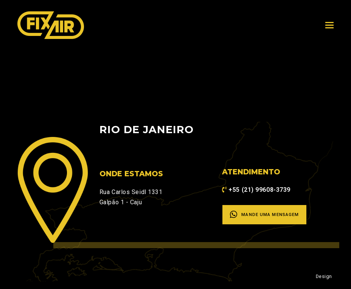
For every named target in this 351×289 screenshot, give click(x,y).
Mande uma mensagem (264, 214)
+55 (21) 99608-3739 (259, 189)
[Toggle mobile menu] (329, 25)
